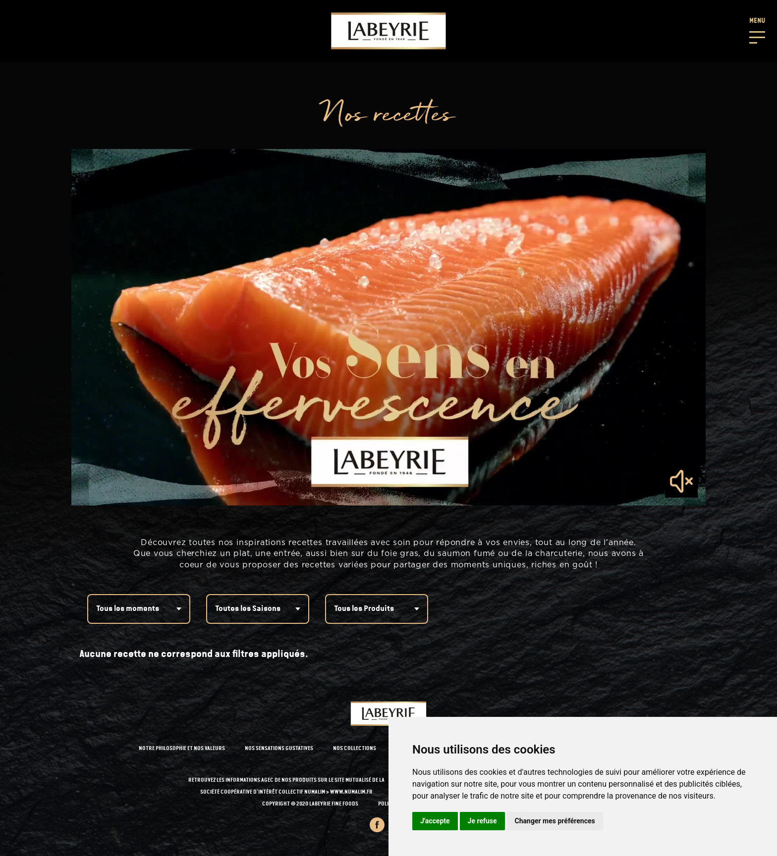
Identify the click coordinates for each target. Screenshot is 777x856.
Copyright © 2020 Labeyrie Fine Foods (310, 804)
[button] (757, 30)
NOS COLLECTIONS (354, 749)
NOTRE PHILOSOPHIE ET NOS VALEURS (182, 749)
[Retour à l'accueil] (388, 31)
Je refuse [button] (482, 821)
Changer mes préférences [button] (555, 821)
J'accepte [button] (435, 821)
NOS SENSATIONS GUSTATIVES (279, 749)
